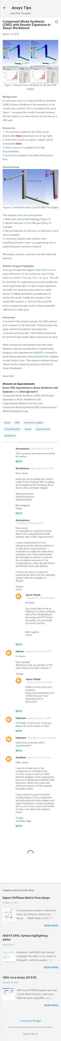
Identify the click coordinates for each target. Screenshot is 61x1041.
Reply (19, 461)
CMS (17, 422)
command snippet (33, 422)
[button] (56, 22)
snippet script (33, 270)
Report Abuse (30, 1033)
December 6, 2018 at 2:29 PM (30, 523)
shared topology (31, 219)
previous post (14, 100)
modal (28, 429)
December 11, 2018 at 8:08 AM (40, 598)
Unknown (21, 718)
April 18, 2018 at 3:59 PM (42, 449)
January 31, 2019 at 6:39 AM (39, 682)
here (5, 159)
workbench (10, 435)
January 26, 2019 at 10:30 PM (38, 651)
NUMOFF (39, 352)
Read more (51, 925)
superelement (42, 429)
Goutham (21, 757)
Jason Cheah (33, 594)
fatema (20, 651)
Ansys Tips (21, 8)
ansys (7, 422)
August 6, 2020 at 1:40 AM (39, 718)
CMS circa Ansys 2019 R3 (19, 977)
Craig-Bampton (12, 429)
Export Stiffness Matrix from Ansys (26, 897)
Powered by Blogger (30, 1020)
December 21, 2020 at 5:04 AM (41, 738)
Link (16, 391)
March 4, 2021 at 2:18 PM (38, 757)
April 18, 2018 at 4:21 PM (42, 468)
